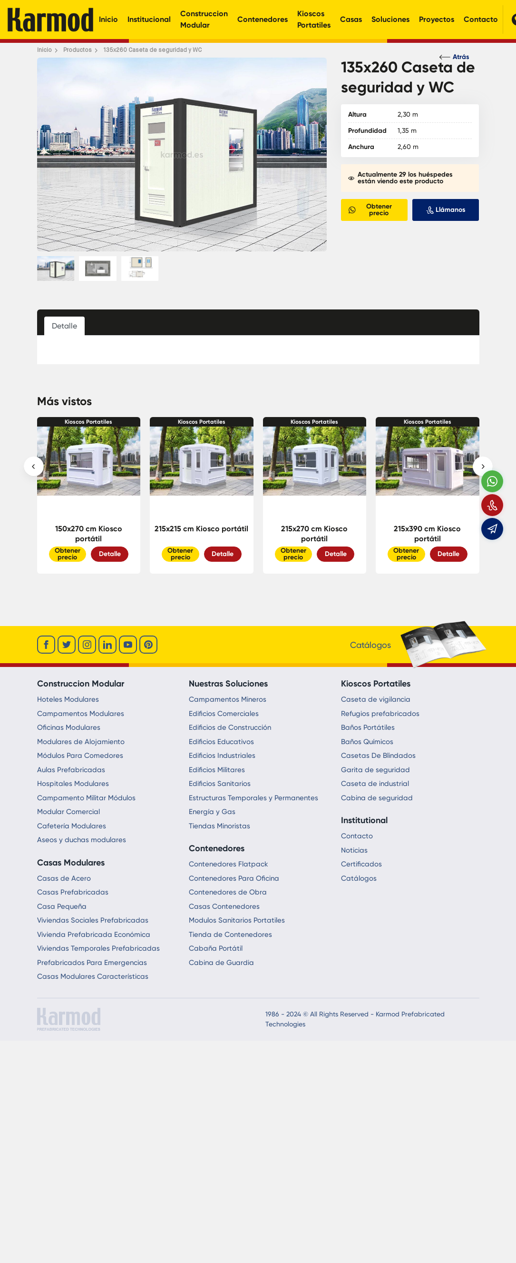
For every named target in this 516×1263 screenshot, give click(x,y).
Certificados (361, 864)
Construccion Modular (204, 19)
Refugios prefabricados (380, 713)
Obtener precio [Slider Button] (67, 554)
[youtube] (128, 645)
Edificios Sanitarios (220, 783)
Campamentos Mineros (227, 699)
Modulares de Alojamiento (81, 741)
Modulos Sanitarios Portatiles (237, 920)
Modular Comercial (68, 811)
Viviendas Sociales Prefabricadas (92, 920)
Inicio (108, 19)
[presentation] (34, 467)
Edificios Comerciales (224, 713)
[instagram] (87, 645)
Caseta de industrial (375, 783)
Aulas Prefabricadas (71, 770)
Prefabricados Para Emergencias (92, 962)
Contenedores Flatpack (228, 864)
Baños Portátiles (368, 727)
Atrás (454, 57)
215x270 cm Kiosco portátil (314, 533)
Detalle (110, 554)
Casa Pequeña (62, 906)
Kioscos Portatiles (314, 19)
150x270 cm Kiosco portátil (88, 533)
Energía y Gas (212, 811)
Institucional (149, 19)
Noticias (354, 850)
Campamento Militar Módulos (86, 798)
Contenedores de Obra (228, 892)
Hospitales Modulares (73, 783)
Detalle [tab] (64, 325)
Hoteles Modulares (68, 699)
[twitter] (67, 645)
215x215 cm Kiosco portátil (201, 528)
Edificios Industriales (222, 755)
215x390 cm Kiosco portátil (427, 533)
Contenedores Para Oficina (234, 878)
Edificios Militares (217, 770)
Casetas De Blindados (378, 755)
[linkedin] (107, 645)
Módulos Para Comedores (80, 755)
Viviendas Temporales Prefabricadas (98, 948)
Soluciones (390, 19)
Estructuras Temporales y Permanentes (253, 798)
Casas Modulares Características (92, 976)
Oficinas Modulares (68, 727)
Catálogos (359, 878)
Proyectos (436, 19)
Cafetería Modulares (71, 826)
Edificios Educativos (221, 741)
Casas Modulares (71, 862)
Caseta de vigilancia (375, 699)
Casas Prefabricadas (72, 892)
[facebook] (46, 645)
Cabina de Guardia (221, 962)
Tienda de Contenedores (230, 934)
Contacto (481, 19)
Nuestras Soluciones (228, 683)
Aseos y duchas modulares (81, 839)
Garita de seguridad (375, 770)
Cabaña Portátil (216, 948)
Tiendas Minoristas (219, 826)
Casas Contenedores (224, 906)
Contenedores (262, 19)
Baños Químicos (367, 741)
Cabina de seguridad (377, 798)
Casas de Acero (64, 878)
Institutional (364, 820)
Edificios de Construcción (230, 727)
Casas (351, 19)
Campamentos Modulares (80, 713)
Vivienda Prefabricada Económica (93, 934)
